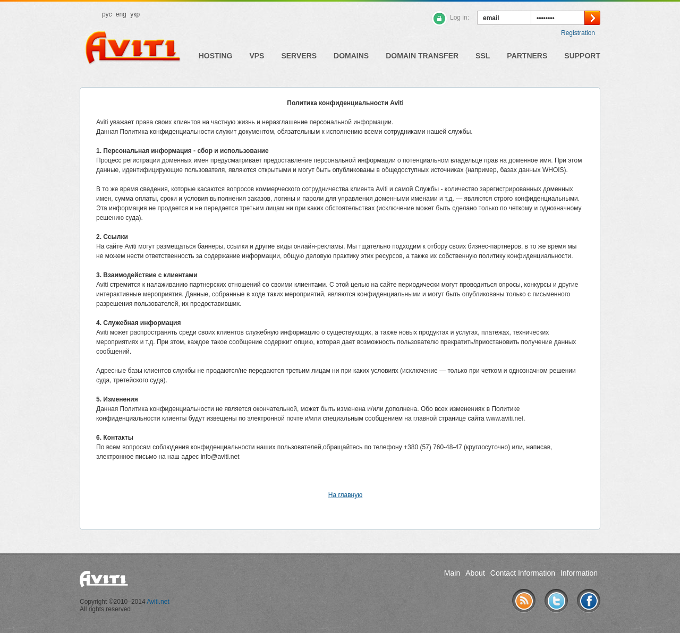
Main (452, 573)
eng (121, 14)
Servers (299, 56)
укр (135, 14)
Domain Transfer (422, 56)
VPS (256, 56)
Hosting (216, 56)
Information (579, 573)
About (475, 573)
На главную (345, 495)
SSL (482, 56)
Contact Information (522, 573)
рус (107, 14)
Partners (527, 56)
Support (582, 56)
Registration (578, 33)
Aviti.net (158, 601)
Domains (351, 56)
